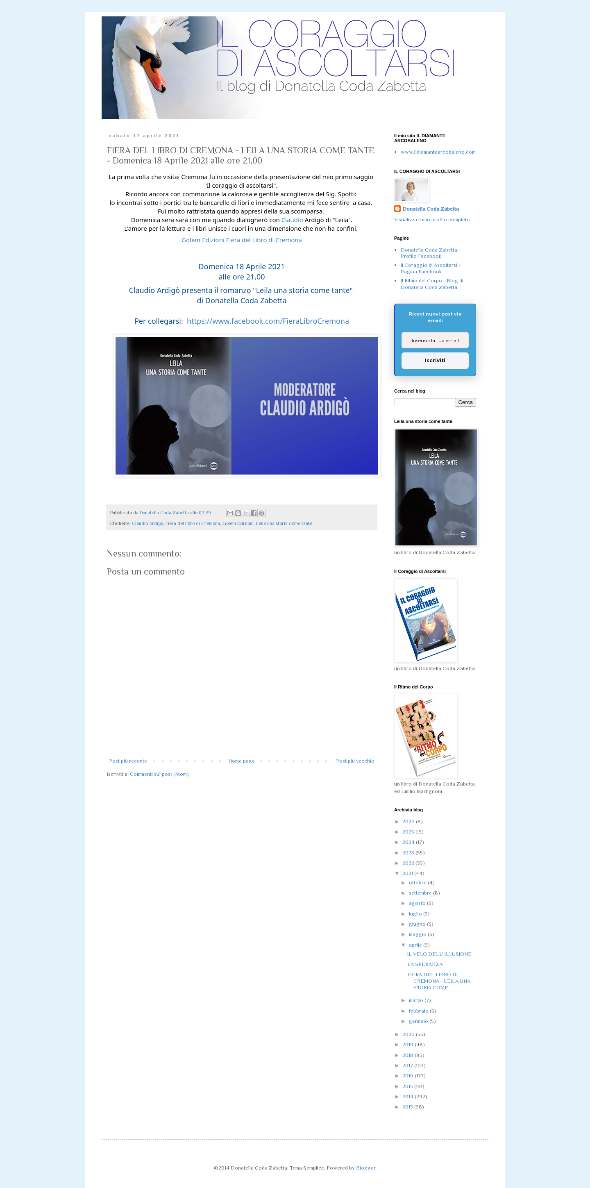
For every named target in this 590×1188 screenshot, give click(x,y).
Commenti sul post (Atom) (159, 774)
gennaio (419, 1021)
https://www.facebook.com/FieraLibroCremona (268, 321)
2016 (408, 1075)
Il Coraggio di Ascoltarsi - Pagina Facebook (431, 268)
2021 (408, 873)
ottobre (418, 882)
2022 (408, 863)
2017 (408, 1065)
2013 (408, 1107)
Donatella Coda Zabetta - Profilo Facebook (431, 253)
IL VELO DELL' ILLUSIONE (439, 954)
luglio (416, 914)
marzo (416, 1000)
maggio (418, 934)
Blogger (365, 1168)
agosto (418, 903)
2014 (408, 1096)
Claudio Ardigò (147, 523)
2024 (409, 842)
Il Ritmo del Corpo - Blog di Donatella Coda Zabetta (432, 283)
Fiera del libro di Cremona (193, 523)
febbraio (419, 1011)
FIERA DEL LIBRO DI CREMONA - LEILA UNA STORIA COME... (438, 980)
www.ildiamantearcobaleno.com (438, 152)
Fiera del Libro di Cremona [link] (264, 240)
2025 (408, 832)
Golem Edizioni (238, 523)
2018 (408, 1055)
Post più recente (128, 761)
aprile (416, 945)
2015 (408, 1086)
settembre (421, 893)
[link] (203, 240)
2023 (408, 853)
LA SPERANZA (424, 964)
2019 (408, 1044)
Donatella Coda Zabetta (430, 209)
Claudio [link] (292, 220)
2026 (409, 821)
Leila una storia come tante (284, 523)
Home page (241, 761)
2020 (409, 1034)
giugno (418, 924)
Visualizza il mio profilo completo (432, 219)
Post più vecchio (355, 761)
